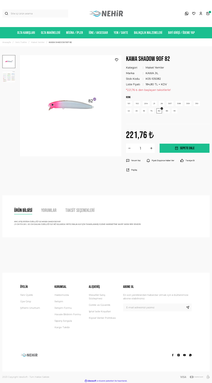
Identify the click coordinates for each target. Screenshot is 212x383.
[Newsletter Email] (157, 307)
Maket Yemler (155, 67)
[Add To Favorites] (116, 60)
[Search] (35, 13)
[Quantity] (140, 148)
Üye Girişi (25, 301)
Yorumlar (49, 210)
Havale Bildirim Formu (67, 314)
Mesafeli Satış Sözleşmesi (97, 297)
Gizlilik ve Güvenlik (99, 305)
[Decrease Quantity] (129, 148)
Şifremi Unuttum (30, 308)
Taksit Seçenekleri (80, 210)
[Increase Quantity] (151, 148)
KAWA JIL (152, 73)
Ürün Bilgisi (23, 210)
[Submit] (189, 307)
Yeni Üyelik (26, 295)
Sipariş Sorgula (63, 320)
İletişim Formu (63, 308)
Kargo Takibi (62, 327)
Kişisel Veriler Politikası (102, 318)
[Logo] (106, 13)
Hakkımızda (61, 295)
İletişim (58, 301)
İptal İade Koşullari (100, 311)
